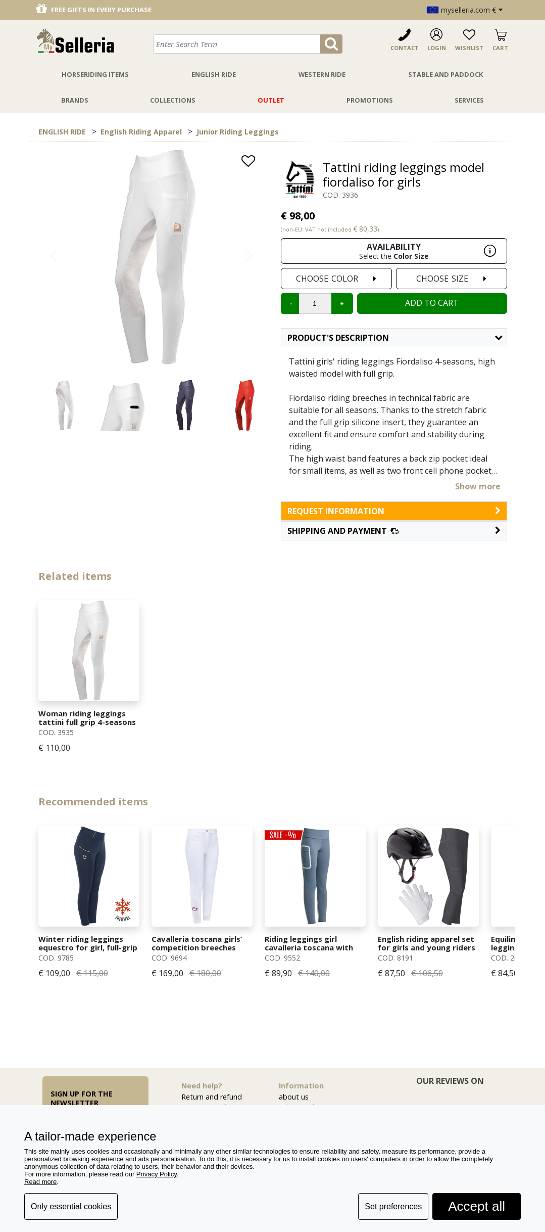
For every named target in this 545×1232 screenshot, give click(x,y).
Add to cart (432, 302)
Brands (74, 100)
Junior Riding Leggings (237, 131)
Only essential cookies (71, 1206)
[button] (394, 530)
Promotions (369, 100)
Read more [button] (40, 1181)
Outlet (271, 100)
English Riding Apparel (141, 131)
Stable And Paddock (445, 74)
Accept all (476, 1206)
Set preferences (393, 1206)
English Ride (213, 74)
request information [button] (394, 511)
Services (469, 100)
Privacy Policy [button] (156, 1174)
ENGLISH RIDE (62, 131)
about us (294, 1097)
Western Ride (322, 74)
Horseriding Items (95, 74)
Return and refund (211, 1097)
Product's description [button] (394, 337)
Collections (172, 100)
